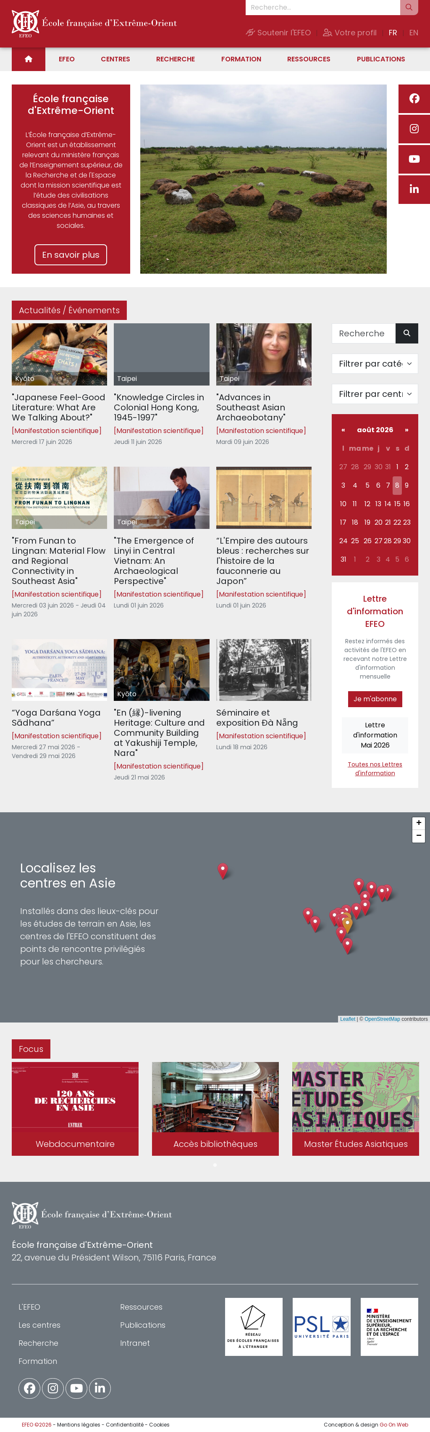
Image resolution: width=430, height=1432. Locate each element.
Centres (115, 59)
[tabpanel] (75, 1110)
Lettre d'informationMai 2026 (375, 735)
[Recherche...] (323, 7)
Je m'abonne (375, 699)
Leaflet (347, 1019)
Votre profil (350, 32)
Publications (381, 59)
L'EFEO (29, 1307)
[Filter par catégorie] (375, 364)
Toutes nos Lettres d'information (375, 768)
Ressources (308, 59)
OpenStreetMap (382, 1019)
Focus (31, 1049)
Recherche (175, 59)
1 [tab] (215, 1165)
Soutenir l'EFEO (278, 32)
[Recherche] (364, 333)
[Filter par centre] (375, 394)
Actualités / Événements (69, 310)
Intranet (135, 1343)
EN (413, 32)
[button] (347, 925)
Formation (241, 59)
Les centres (39, 1325)
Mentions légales (78, 1424)
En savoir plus (71, 255)
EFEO (67, 59)
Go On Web (394, 1424)
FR (393, 32)
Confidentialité (125, 1424)
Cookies (159, 1424)
